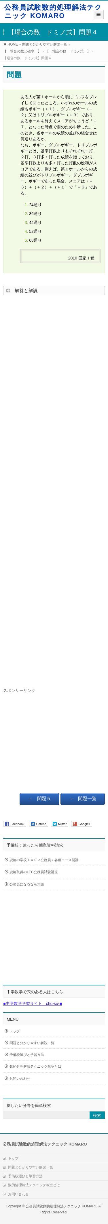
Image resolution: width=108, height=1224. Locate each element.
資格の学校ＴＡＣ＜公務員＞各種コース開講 (44, 860)
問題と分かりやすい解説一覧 (32, 1043)
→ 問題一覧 (82, 798)
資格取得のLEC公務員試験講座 (34, 872)
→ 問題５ (39, 798)
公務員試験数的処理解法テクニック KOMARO (53, 11)
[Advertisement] (54, 490)
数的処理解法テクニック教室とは (35, 1066)
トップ (15, 1031)
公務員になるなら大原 (33, 884)
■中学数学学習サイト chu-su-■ (32, 1003)
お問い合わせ (20, 1079)
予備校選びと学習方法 (27, 1055)
